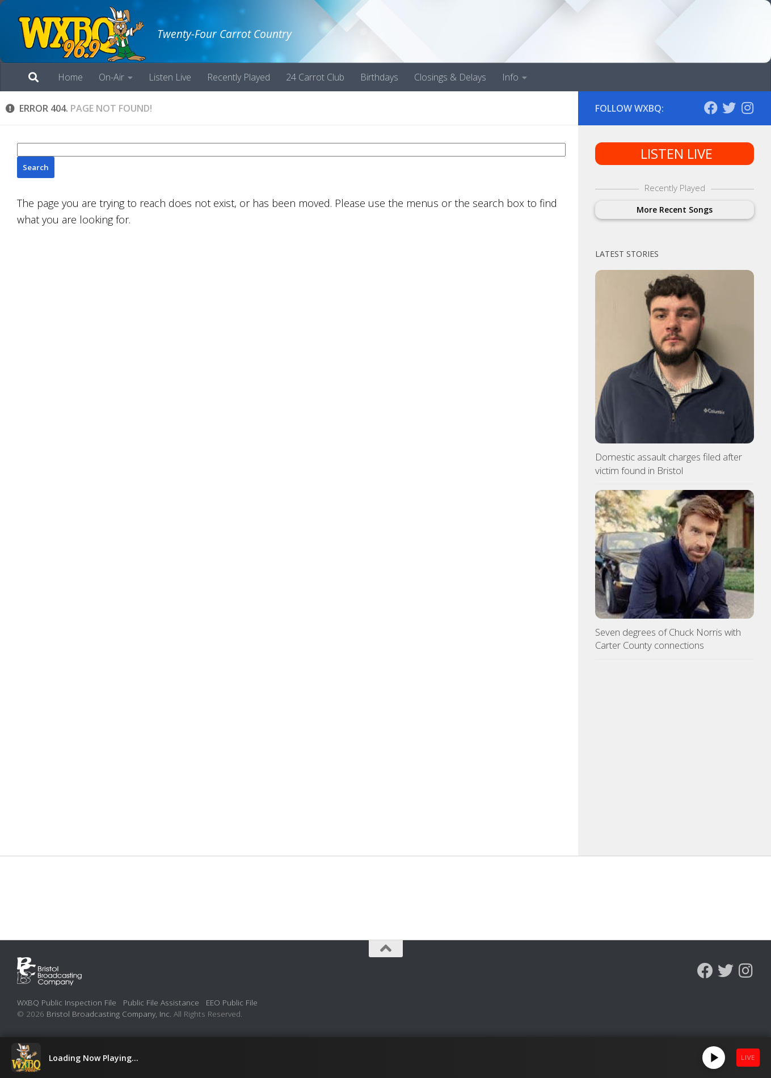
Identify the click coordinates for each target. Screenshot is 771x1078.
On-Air (111, 77)
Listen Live (170, 77)
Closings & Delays (450, 77)
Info (510, 77)
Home (70, 77)
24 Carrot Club (315, 77)
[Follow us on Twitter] (729, 108)
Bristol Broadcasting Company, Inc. (109, 1013)
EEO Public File (232, 1002)
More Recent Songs (675, 209)
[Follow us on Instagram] (747, 108)
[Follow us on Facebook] (711, 108)
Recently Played (238, 77)
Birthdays (379, 77)
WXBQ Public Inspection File (66, 1002)
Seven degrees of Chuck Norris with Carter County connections (668, 638)
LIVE (748, 1057)
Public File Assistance (161, 1002)
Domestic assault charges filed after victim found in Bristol (668, 463)
